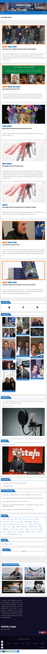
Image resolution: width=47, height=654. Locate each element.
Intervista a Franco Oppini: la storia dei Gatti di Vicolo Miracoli (19, 49)
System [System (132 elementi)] (28, 531)
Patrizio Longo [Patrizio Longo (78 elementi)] (33, 526)
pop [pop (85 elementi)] (16, 529)
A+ (2, 641)
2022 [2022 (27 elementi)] (16, 519)
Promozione (15, 643)
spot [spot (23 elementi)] (15, 531)
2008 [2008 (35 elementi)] (4, 519)
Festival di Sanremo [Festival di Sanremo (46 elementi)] (14, 524)
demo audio (10, 406)
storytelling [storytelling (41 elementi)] (21, 531)
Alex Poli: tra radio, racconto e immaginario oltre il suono (12, 591)
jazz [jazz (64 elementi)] (34, 524)
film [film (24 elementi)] (22, 524)
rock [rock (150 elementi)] (4, 531)
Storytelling (28, 574)
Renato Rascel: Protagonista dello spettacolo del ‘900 (17, 128)
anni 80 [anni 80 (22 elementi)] (24, 519)
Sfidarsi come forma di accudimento (34, 577)
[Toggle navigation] (23, 12)
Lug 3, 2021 (5, 168)
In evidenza (5, 46)
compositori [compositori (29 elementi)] (6, 521)
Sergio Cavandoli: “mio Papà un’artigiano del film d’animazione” (26, 494)
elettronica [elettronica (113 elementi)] (28, 522)
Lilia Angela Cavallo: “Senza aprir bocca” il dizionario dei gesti (19, 207)
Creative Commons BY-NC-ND (8, 606)
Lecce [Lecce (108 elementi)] (39, 524)
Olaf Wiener (5, 494)
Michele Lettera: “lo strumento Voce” (19, 501)
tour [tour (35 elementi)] (4, 534)
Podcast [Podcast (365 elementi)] (6, 529)
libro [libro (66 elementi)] (4, 526)
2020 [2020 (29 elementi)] (8, 519)
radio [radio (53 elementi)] (27, 529)
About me (35, 643)
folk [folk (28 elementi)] (26, 524)
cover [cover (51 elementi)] (12, 521)
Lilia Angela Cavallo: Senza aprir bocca (12, 166)
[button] (44, 13)
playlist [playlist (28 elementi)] (40, 526)
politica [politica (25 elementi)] (12, 529)
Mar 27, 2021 (6, 209)
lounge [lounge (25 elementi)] (13, 526)
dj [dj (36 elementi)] (15, 521)
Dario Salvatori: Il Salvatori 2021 (10, 244)
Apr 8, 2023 (6, 91)
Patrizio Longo (23, 5)
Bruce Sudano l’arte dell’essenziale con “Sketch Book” (33, 591)
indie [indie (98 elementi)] (30, 524)
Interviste (10, 46)
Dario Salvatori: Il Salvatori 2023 (11, 89)
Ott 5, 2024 (6, 51)
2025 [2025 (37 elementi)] (20, 519)
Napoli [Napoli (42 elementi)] (18, 526)
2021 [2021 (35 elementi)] (12, 519)
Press (23, 643)
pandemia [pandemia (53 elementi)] (24, 526)
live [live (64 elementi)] (8, 526)
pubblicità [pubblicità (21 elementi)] (21, 529)
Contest (8, 643)
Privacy (28, 643)
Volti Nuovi (9, 163)
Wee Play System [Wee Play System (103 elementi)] (12, 534)
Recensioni (5, 574)
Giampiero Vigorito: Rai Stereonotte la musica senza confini (18, 284)
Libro (14, 86)
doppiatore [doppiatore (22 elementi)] (20, 521)
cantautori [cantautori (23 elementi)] (30, 519)
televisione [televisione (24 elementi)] (39, 531)
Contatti (42, 643)
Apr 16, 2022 (6, 130)
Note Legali (41, 647)
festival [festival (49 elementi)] (5, 524)
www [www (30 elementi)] (20, 534)
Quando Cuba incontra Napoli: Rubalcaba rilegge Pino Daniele (11, 577)
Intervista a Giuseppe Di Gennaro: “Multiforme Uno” (21, 509)
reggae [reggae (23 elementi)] (41, 529)
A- (2, 647)
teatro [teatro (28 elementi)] (33, 531)
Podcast (14, 46)
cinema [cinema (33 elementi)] (37, 519)
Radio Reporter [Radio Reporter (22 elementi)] (34, 529)
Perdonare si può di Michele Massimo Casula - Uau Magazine (17, 504)
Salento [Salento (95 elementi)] (10, 531)
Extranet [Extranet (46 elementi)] (36, 521)
